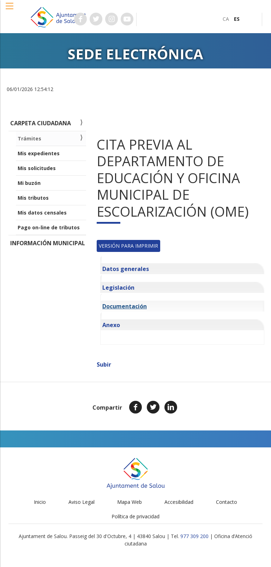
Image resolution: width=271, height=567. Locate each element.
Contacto (226, 502)
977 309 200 (194, 536)
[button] (10, 9)
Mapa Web (129, 502)
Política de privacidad (135, 516)
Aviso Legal (81, 502)
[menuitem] (226, 19)
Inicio (40, 502)
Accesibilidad (178, 502)
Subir (104, 364)
